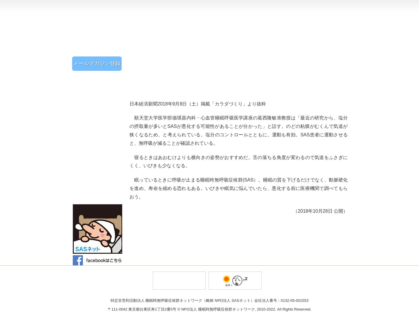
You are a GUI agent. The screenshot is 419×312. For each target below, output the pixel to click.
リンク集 (99, 194)
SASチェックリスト (99, 102)
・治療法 (99, 184)
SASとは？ (99, 163)
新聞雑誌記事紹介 (99, 132)
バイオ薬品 (235, 281)
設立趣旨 (289, 6)
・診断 (99, 177)
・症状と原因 (99, 171)
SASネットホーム (99, 79)
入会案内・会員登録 (294, 43)
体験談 (99, 122)
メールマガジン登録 (96, 63)
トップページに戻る (320, 18)
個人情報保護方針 (327, 6)
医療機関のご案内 (99, 112)
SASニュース (99, 142)
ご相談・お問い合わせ (330, 43)
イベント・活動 (99, 91)
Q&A (99, 152)
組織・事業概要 (253, 6)
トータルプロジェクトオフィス (179, 281)
